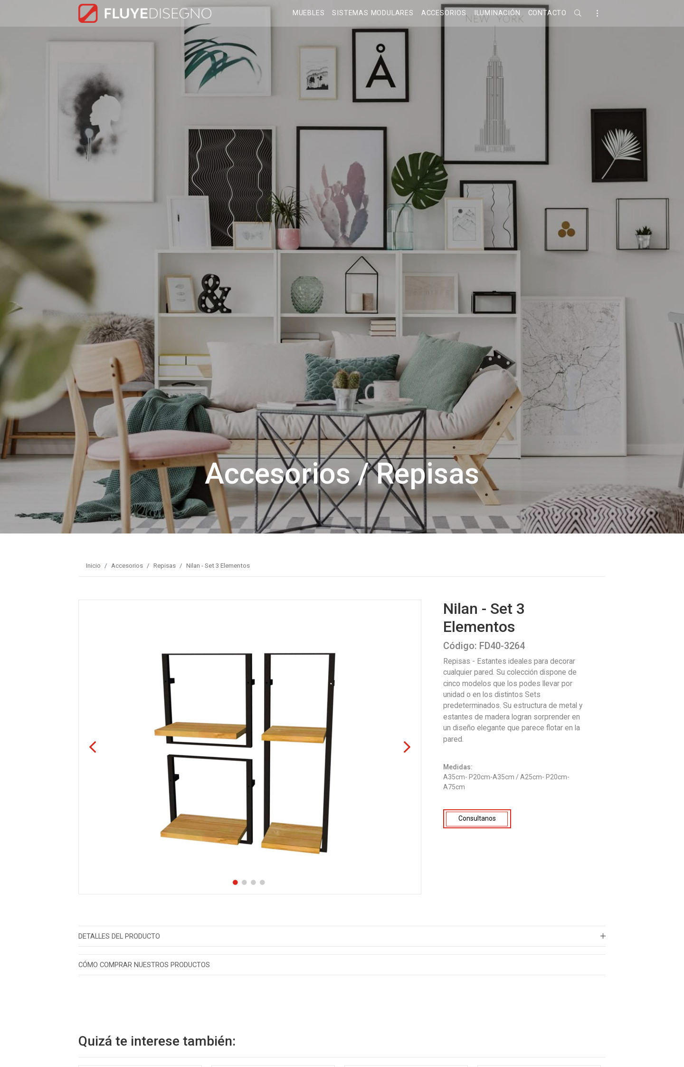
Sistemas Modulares (372, 13)
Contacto (547, 13)
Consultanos (477, 818)
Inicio (93, 565)
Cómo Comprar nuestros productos (144, 964)
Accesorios (443, 13)
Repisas (164, 565)
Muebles (309, 13)
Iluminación (497, 13)
